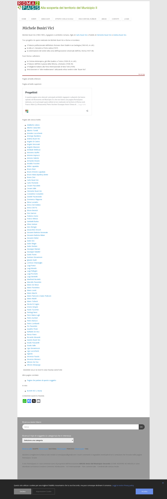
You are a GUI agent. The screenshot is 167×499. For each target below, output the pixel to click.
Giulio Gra (30, 241)
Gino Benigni (32, 227)
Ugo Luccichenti (33, 351)
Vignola (29, 354)
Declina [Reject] (22, 491)
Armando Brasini (33, 161)
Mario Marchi (32, 293)
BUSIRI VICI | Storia (34, 391)
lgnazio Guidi (32, 260)
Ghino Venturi (32, 224)
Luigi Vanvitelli (32, 276)
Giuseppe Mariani (33, 249)
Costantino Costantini (35, 194)
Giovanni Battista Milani (36, 235)
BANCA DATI (46, 19)
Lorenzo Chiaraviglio (34, 263)
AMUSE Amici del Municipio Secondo (94, 463)
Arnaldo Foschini (33, 163)
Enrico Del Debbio (34, 205)
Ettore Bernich (32, 210)
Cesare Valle (31, 188)
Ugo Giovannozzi (33, 348)
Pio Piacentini (32, 326)
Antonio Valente (33, 158)
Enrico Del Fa (32, 208)
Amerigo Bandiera (34, 136)
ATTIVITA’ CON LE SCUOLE (64, 19)
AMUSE (104, 19)
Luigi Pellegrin (32, 271)
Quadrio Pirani (32, 329)
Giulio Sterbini (32, 246)
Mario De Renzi (33, 285)
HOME (24, 19)
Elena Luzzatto (32, 202)
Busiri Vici (122, 35)
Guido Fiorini (31, 254)
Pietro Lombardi (33, 323)
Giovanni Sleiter (33, 238)
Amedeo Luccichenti (34, 133)
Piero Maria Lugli (33, 315)
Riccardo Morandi (33, 337)
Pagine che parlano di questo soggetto (41, 380)
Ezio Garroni (31, 213)
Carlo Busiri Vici (81, 35)
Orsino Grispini (32, 307)
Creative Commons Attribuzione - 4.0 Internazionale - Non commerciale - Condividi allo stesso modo (79, 466)
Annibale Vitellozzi (33, 150)
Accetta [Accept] (144, 491)
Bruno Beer (31, 169)
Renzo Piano (32, 334)
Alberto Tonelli (32, 130)
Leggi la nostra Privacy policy (123, 485)
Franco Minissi (32, 219)
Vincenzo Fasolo (33, 356)
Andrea (116, 35)
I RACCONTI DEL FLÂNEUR (87, 19)
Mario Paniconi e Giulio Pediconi (39, 296)
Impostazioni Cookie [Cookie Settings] (43, 491)
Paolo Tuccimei (33, 310)
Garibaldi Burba (33, 221)
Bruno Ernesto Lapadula (36, 172)
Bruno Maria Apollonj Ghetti (37, 175)
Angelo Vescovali (33, 144)
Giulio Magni (31, 243)
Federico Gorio (32, 216)
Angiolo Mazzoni (33, 147)
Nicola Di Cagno (33, 304)
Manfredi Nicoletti (33, 279)
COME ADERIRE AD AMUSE (122, 463)
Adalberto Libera (33, 125)
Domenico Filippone (34, 199)
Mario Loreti (31, 290)
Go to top (141, 74)
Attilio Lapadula (33, 166)
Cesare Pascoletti (33, 186)
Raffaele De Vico (33, 332)
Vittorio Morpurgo (33, 365)
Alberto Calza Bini (33, 128)
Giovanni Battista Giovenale (37, 232)
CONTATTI (115, 19)
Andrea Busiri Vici (33, 139)
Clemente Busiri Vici (104, 35)
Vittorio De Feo (33, 362)
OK (141, 426)
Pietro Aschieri (32, 318)
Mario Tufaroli (32, 301)
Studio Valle (31, 345)
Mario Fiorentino (33, 287)
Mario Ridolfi (32, 298)
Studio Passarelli (33, 343)
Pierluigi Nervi (32, 312)
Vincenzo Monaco (33, 359)
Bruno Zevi (31, 177)
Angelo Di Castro (33, 141)
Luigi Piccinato (32, 274)
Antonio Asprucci (33, 155)
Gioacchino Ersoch (34, 230)
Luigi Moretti (32, 268)
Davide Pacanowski (34, 197)
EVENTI (33, 19)
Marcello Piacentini (34, 282)
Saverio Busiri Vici (33, 340)
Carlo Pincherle (32, 183)
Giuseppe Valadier (33, 252)
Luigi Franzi (31, 265)
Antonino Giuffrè (33, 152)
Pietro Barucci (32, 321)
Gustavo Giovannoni (34, 257)
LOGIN (126, 19)
